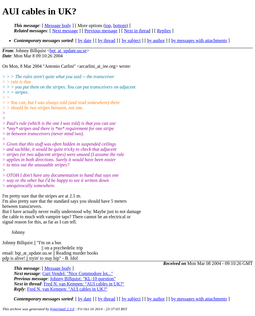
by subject (131, 40)
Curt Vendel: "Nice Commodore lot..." (77, 273)
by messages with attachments (199, 40)
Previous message (101, 30)
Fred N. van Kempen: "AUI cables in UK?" (84, 283)
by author (156, 40)
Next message (65, 30)
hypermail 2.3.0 (62, 309)
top (108, 25)
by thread (106, 40)
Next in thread (137, 30)
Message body (57, 25)
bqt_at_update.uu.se (68, 50)
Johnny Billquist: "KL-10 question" (83, 278)
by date (84, 40)
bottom (119, 25)
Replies (164, 30)
